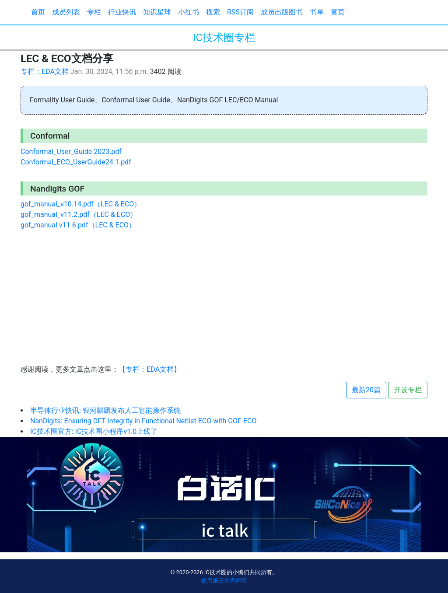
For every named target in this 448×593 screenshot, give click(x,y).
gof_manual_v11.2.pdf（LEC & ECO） (79, 214)
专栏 (94, 12)
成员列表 (66, 12)
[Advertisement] (224, 298)
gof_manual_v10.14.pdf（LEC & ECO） (81, 204)
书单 (317, 12)
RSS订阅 (240, 12)
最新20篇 (366, 390)
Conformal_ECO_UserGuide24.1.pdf (76, 162)
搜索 (213, 12)
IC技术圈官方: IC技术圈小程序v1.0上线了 (94, 431)
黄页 (338, 12)
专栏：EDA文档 (45, 71)
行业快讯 (122, 12)
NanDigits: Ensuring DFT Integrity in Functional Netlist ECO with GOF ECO (143, 421)
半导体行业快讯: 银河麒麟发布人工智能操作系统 (105, 410)
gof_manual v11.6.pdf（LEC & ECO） (78, 225)
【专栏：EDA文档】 (150, 369)
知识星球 (157, 12)
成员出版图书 (282, 12)
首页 (38, 12)
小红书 (188, 12)
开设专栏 (408, 390)
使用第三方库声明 (224, 580)
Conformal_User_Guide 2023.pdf (71, 151)
